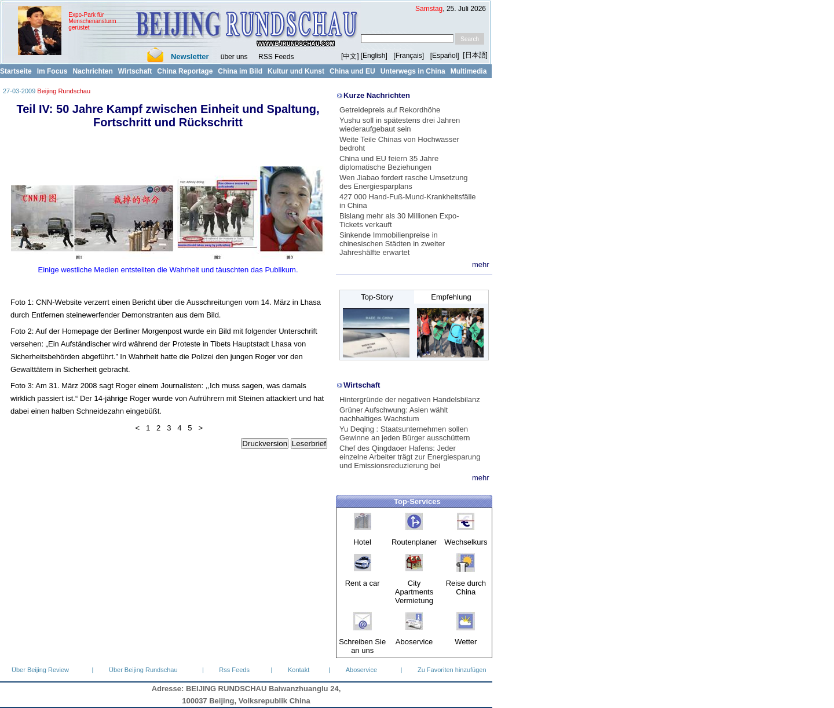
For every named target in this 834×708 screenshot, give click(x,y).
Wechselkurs (465, 542)
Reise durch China (466, 587)
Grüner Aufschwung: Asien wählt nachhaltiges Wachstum (393, 414)
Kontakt (298, 669)
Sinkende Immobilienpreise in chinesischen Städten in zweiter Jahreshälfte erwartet (392, 244)
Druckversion (264, 443)
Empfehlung (451, 297)
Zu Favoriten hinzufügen (452, 669)
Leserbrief (309, 443)
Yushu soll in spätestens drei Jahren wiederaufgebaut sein (399, 124)
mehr (480, 264)
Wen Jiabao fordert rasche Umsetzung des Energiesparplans (403, 182)
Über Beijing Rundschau (143, 669)
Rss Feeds (234, 669)
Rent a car (362, 583)
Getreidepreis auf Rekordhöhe (389, 109)
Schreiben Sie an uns (362, 646)
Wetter (466, 641)
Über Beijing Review (40, 669)
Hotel (362, 542)
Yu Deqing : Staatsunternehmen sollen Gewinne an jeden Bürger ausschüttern (404, 433)
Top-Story (377, 297)
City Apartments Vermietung (414, 592)
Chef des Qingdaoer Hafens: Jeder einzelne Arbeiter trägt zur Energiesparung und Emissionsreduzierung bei (410, 457)
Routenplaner (414, 542)
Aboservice (414, 641)
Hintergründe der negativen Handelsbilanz (409, 399)
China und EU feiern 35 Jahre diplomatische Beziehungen (388, 162)
